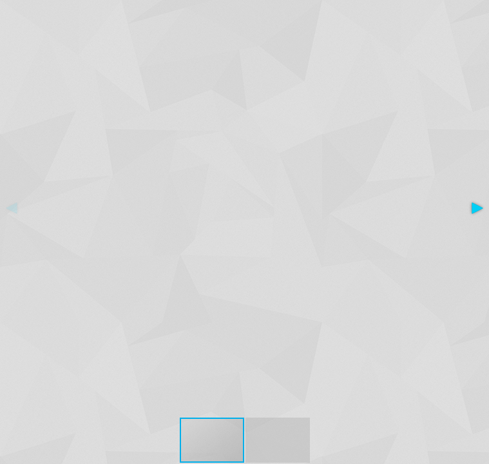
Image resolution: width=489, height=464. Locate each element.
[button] (477, 208)
